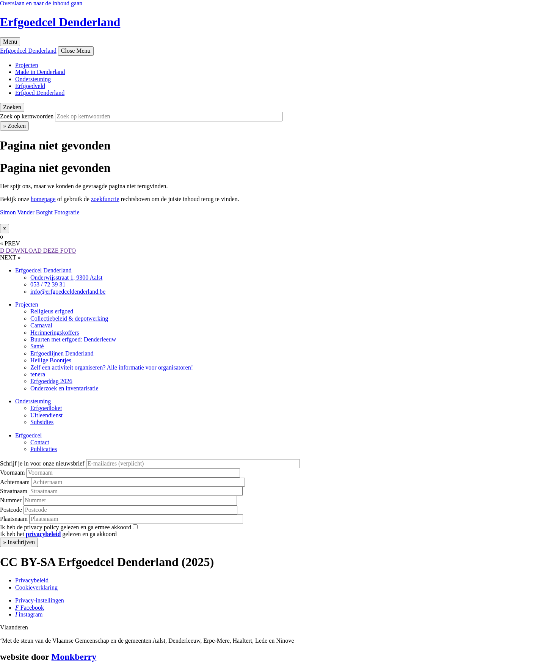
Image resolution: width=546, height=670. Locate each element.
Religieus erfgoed (51, 311)
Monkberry (74, 657)
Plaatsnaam (14, 519)
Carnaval (41, 325)
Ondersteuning (33, 79)
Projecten (26, 65)
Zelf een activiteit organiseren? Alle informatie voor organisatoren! (111, 367)
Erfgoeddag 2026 (51, 381)
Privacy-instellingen (39, 600)
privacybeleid (43, 534)
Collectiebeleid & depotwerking (69, 318)
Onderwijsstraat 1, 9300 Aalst (66, 277)
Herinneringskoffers (54, 332)
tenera (37, 374)
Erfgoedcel (28, 435)
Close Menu (76, 50)
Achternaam (15, 482)
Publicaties (43, 449)
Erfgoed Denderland (39, 93)
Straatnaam (13, 491)
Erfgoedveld (30, 86)
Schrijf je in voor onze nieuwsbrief (42, 463)
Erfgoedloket (46, 408)
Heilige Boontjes (50, 360)
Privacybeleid (32, 580)
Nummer (11, 500)
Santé (37, 346)
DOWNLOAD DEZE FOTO (38, 250)
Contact (39, 442)
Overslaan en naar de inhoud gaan (41, 3)
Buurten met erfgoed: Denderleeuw (73, 339)
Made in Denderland (40, 72)
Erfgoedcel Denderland (60, 22)
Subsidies (41, 422)
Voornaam (12, 472)
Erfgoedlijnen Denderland (62, 353)
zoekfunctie (105, 199)
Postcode (11, 509)
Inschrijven (19, 542)
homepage (43, 199)
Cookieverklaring (36, 587)
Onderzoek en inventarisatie (64, 388)
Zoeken (12, 107)
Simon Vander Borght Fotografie (40, 212)
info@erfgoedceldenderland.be (67, 291)
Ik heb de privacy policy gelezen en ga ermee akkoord (65, 527)
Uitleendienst (46, 415)
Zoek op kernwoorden (26, 116)
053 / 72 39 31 (47, 284)
